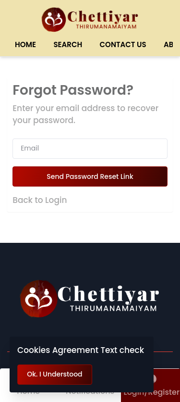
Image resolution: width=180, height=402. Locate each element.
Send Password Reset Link (90, 176)
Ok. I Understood (54, 374)
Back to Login (39, 200)
